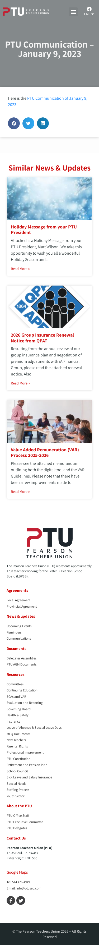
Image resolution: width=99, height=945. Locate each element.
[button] (73, 11)
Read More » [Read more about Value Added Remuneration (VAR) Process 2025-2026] (20, 491)
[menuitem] (89, 14)
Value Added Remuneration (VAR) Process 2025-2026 (45, 452)
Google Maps (17, 872)
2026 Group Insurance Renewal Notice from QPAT (42, 338)
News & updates (21, 616)
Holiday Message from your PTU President (44, 230)
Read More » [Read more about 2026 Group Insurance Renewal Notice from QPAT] (20, 383)
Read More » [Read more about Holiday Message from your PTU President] (20, 268)
